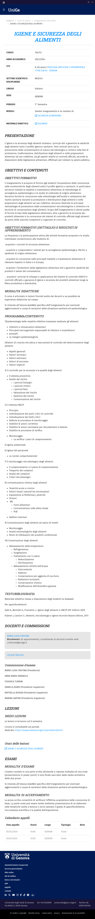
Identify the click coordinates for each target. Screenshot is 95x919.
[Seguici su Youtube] (13, 895)
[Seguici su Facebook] (21, 895)
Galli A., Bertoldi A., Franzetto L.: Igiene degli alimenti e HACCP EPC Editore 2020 (45, 610)
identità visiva (34, 913)
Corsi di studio (23, 21)
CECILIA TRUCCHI (15, 655)
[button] (3, 2)
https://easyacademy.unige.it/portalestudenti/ (39, 730)
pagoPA (8, 887)
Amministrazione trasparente (16, 865)
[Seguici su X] (9, 895)
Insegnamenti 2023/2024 (45, 21)
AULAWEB (41, 123)
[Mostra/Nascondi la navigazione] (4, 9)
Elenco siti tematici (12, 880)
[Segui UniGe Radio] (33, 895)
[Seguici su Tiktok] (24, 895)
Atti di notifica (10, 876)
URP (6, 884)
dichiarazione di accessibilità (73, 913)
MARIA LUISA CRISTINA (18, 636)
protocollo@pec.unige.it (65, 902)
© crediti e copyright (18, 913)
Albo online (9, 872)
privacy (57, 913)
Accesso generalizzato (13, 869)
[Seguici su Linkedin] (6, 895)
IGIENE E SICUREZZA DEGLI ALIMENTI (24, 748)
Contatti (8, 891)
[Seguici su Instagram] (18, 895)
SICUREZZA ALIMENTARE (48, 115)
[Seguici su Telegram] (28, 895)
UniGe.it (10, 21)
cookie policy (47, 913)
